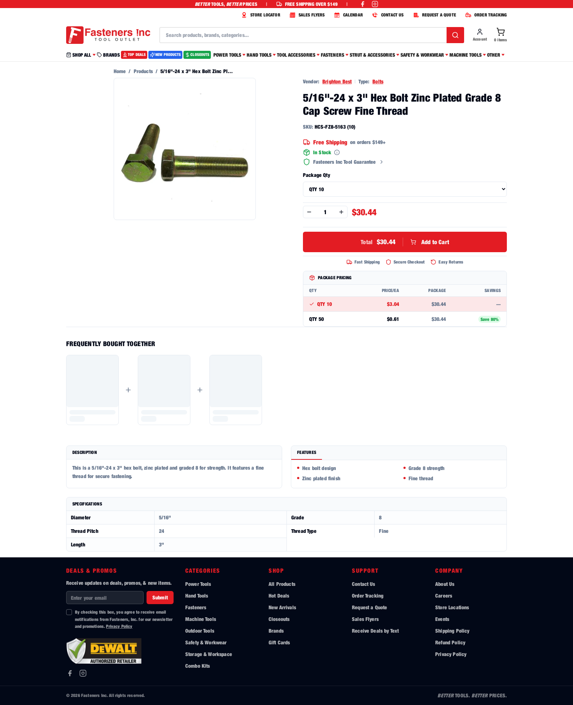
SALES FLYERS (306, 15)
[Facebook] (69, 673)
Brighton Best (337, 81)
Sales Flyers (365, 619)
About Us (444, 584)
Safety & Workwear (206, 642)
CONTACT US (387, 15)
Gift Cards (279, 642)
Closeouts (279, 619)
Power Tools (198, 584)
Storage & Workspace (208, 654)
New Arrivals (282, 607)
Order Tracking (367, 595)
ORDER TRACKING (485, 15)
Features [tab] (306, 452)
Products (143, 71)
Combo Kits (197, 666)
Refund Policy (450, 642)
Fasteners (195, 607)
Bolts (377, 81)
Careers (443, 595)
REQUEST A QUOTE (433, 15)
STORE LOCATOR (259, 15)
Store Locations (452, 607)
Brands (276, 631)
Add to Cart (405, 242)
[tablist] (398, 453)
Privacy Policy (119, 626)
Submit (160, 597)
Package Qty (316, 175)
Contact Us (363, 584)
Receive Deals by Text (375, 631)
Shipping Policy (452, 631)
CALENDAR (347, 15)
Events (442, 619)
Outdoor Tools (199, 631)
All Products (282, 584)
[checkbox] (69, 612)
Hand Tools (196, 595)
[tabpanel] (398, 474)
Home (120, 71)
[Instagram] (83, 673)
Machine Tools (200, 619)
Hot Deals (279, 595)
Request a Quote (369, 607)
